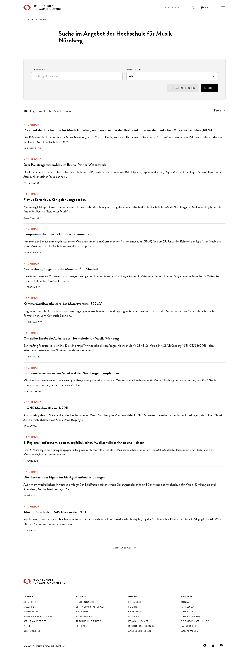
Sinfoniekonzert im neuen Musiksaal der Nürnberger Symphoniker (72, 373)
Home (30, 19)
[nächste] (124, 548)
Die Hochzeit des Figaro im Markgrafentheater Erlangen (64, 477)
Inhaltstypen (135, 69)
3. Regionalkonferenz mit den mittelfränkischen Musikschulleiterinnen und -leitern (84, 442)
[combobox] (77, 76)
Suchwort (38, 69)
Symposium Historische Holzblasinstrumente (56, 234)
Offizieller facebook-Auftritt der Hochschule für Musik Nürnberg (71, 338)
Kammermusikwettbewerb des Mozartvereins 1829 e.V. (63, 303)
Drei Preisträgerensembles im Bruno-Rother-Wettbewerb (65, 164)
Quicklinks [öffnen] (171, 7)
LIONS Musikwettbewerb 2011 (46, 407)
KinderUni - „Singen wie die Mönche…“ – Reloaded (61, 269)
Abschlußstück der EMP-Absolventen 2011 (55, 512)
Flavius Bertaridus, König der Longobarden (55, 199)
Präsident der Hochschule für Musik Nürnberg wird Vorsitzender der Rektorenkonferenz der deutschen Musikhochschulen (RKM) (118, 130)
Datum (218, 111)
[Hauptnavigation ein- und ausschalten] (223, 7)
